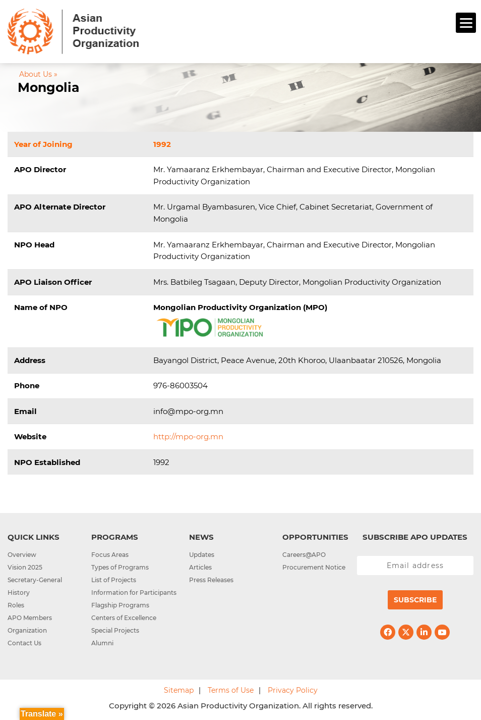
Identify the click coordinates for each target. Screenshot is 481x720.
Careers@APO (304, 554)
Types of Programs (120, 567)
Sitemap (179, 690)
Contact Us (24, 643)
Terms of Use (231, 690)
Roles (16, 605)
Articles (200, 567)
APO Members (30, 618)
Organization (27, 630)
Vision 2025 (25, 567)
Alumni (102, 643)
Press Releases (211, 580)
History (19, 592)
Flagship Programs (120, 605)
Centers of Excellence (123, 618)
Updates (201, 554)
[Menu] (466, 23)
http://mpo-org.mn (188, 436)
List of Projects (113, 580)
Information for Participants (133, 592)
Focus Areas (110, 554)
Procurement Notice (313, 567)
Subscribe (415, 599)
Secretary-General (35, 580)
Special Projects (115, 630)
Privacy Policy (293, 690)
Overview (22, 554)
